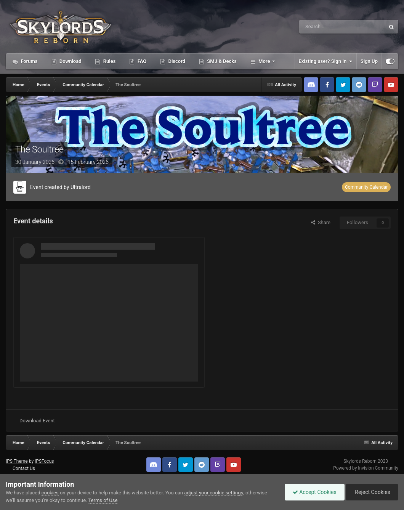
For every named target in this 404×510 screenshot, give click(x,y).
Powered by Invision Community (365, 468)
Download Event (37, 420)
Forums (28, 61)
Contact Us (24, 468)
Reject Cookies (372, 492)
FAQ (141, 61)
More (264, 61)
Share (320, 222)
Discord (176, 61)
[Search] (324, 27)
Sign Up (369, 61)
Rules (108, 61)
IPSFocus (44, 461)
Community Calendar (366, 187)
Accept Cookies (315, 492)
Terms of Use (102, 500)
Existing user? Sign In (326, 61)
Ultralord (81, 187)
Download (70, 61)
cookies (50, 493)
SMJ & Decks (221, 61)
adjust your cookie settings (213, 493)
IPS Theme (17, 461)
